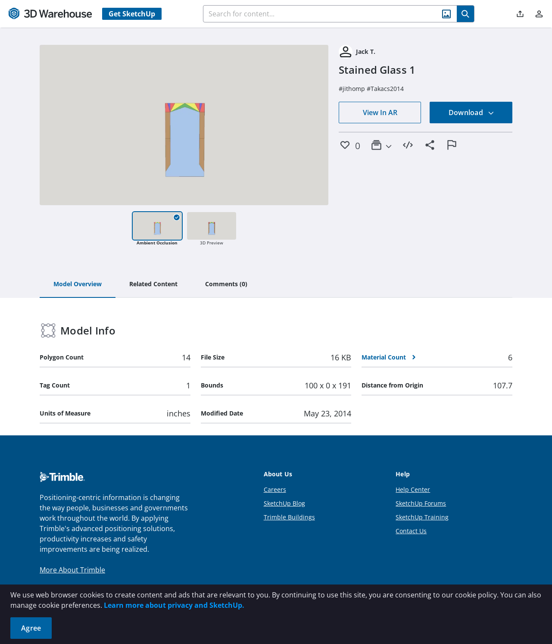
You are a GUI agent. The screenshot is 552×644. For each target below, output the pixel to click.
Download (471, 112)
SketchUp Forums (421, 503)
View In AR (380, 112)
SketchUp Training (422, 517)
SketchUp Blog (284, 503)
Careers (275, 489)
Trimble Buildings (289, 517)
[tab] (77, 284)
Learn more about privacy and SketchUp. (174, 605)
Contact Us (411, 531)
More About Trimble (72, 570)
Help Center (413, 489)
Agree (31, 628)
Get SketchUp (132, 14)
